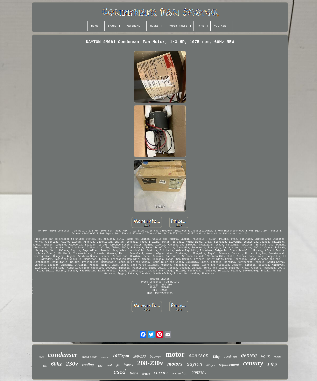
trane (134, 373)
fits (118, 365)
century (253, 363)
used (120, 371)
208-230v (150, 363)
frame (146, 373)
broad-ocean (89, 356)
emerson (199, 356)
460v (45, 366)
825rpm (210, 365)
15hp (100, 366)
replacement (229, 364)
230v (72, 363)
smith (109, 365)
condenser (63, 354)
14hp (272, 364)
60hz (56, 364)
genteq (249, 355)
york (265, 356)
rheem (277, 356)
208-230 (139, 356)
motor (175, 354)
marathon (179, 373)
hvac (41, 356)
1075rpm (121, 355)
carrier (161, 372)
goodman (230, 356)
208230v (198, 372)
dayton (194, 363)
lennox (128, 365)
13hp (216, 356)
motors (175, 364)
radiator (104, 357)
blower (156, 357)
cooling (88, 364)
